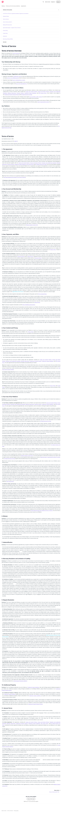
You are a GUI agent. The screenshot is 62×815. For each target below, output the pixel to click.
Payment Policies (6, 16)
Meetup (3, 6)
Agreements (23, 6)
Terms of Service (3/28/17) (7, 21)
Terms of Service (6, 19)
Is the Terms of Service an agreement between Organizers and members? (15, 13)
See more (4, 41)
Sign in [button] (58, 1)
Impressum (5, 36)
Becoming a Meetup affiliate (8, 38)
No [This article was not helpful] (33, 799)
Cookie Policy (5, 33)
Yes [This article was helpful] (28, 799)
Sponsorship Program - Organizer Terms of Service (12, 27)
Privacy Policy (5, 30)
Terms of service (10, 810)
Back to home (47, 1)
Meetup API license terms (7, 24)
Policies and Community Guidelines (13, 6)
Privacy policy (16, 810)
